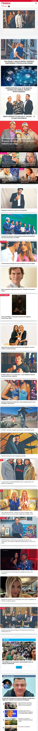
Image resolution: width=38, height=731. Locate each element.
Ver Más (19, 667)
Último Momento (6, 6)
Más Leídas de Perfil (9, 676)
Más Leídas (6, 640)
